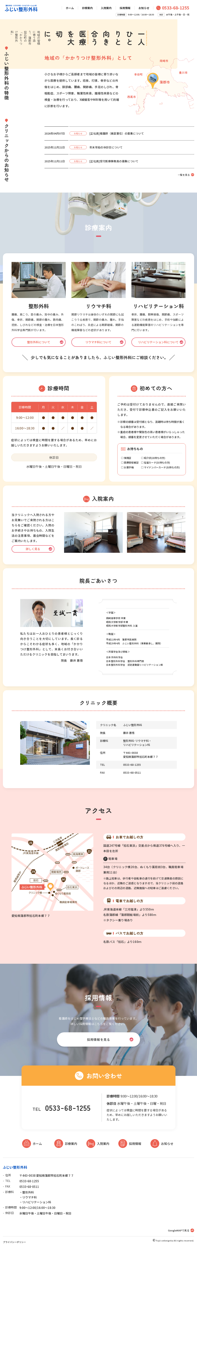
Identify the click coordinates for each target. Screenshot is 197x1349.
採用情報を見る (98, 1137)
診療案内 (87, 8)
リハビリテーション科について (158, 440)
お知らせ (144, 8)
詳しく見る (33, 647)
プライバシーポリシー (14, 1340)
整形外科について (38, 440)
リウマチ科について (98, 440)
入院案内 (106, 8)
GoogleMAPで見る (178, 1329)
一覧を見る (184, 273)
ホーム (70, 8)
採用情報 (125, 8)
